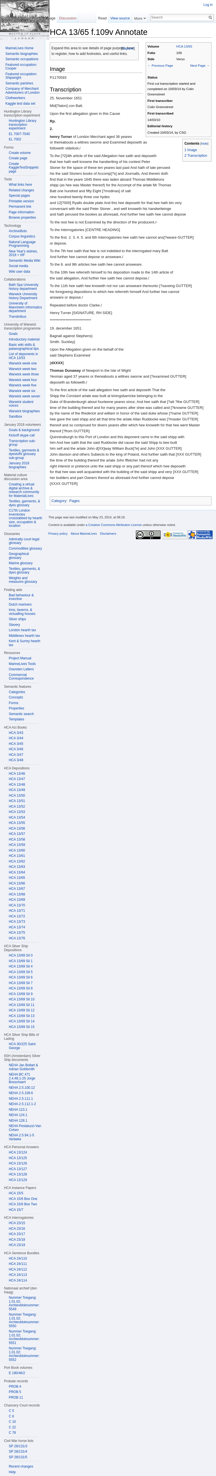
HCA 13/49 (17, 790)
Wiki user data (19, 272)
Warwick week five (22, 385)
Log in (208, 5)
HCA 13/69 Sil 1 (21, 961)
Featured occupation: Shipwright (21, 76)
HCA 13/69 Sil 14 (21, 1021)
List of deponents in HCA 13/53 (23, 356)
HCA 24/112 (18, 1269)
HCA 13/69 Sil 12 (21, 1010)
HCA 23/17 (17, 1234)
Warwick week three (24, 374)
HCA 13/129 (18, 1180)
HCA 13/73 (17, 922)
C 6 (11, 1416)
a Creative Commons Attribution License (114, 525)
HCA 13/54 (17, 817)
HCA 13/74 (17, 927)
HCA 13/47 (17, 779)
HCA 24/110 (18, 1258)
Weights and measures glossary (23, 580)
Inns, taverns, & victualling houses (22, 612)
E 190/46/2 (17, 1373)
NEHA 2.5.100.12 (22, 1088)
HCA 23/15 (17, 1223)
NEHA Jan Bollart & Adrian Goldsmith (23, 1067)
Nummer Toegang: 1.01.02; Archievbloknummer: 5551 (24, 1337)
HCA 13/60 (17, 850)
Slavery (14, 625)
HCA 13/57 (17, 834)
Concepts (16, 697)
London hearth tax (22, 630)
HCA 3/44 (16, 738)
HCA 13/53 (17, 812)
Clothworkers (15, 98)
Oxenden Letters (21, 669)
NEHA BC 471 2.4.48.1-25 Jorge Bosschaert (22, 1078)
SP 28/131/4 (18, 1451)
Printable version (21, 201)
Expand (128, 48)
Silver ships (17, 619)
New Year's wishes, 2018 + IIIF (23, 253)
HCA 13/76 (17, 938)
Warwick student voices (21, 404)
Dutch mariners (20, 604)
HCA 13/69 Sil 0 (21, 955)
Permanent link (20, 207)
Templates (16, 719)
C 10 (12, 1422)
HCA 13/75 (17, 933)
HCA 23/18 (17, 1240)
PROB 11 (16, 1397)
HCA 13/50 (17, 796)
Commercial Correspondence (21, 677)
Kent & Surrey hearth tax (24, 643)
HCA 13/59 (17, 845)
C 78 (12, 1433)
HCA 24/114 (18, 1280)
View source (120, 18)
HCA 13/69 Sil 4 (21, 966)
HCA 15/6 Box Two (23, 1204)
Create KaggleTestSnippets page (24, 167)
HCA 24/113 (18, 1275)
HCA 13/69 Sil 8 (21, 988)
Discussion (67, 18)
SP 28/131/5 (18, 1457)
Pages (74, 501)
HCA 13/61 (17, 856)
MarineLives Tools (22, 664)
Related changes (21, 190)
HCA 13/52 (17, 806)
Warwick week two (22, 369)
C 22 (12, 1427)
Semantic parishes (19, 83)
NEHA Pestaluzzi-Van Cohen (25, 1128)
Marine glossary (21, 563)
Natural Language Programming (22, 244)
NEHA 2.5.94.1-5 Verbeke (21, 1137)
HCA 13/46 (17, 774)
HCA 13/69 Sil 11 (21, 1005)
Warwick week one (23, 363)
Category (58, 501)
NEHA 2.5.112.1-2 (22, 1104)
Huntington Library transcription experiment (22, 124)
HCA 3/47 (16, 755)
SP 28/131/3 (18, 1446)
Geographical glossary (19, 556)
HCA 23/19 (17, 1245)
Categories (17, 692)
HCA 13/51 (17, 801)
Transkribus (17, 317)
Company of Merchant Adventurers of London (22, 91)
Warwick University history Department (23, 296)
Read (102, 18)
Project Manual (20, 658)
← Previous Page (160, 65)
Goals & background (24, 430)
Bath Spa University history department (23, 287)
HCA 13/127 (18, 1169)
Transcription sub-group (22, 443)
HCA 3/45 (16, 744)
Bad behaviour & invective (21, 597)
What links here (20, 185)
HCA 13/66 (17, 883)
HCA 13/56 (17, 828)
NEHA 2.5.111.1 (21, 1099)
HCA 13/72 (17, 916)
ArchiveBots (18, 231)
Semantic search (21, 714)
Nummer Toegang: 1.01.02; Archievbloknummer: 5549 (24, 1303)
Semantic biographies (21, 54)
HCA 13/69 (17, 900)
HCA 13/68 (17, 894)
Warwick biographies (24, 411)
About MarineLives (84, 533)
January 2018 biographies (19, 465)
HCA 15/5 (16, 1193)
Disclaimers (108, 533)
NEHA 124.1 (18, 1115)
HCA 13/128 (18, 1174)
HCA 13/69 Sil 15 (21, 1027)
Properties (16, 708)
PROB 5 (15, 1392)
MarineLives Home (19, 48)
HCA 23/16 (17, 1229)
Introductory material (24, 339)
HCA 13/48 (17, 785)
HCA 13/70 (17, 905)
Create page (18, 158)
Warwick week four (23, 380)
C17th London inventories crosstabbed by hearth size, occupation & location (25, 518)
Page (51, 18)
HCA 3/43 (16, 733)
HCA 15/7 (16, 1210)
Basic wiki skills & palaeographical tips (24, 347)
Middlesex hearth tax (24, 636)
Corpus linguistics (22, 236)
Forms (13, 703)
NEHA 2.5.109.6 (21, 1093)
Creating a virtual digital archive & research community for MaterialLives (24, 490)
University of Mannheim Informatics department (25, 307)
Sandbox (15, 416)
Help (12, 1472)
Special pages (19, 196)
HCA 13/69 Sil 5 (21, 972)
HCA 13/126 (18, 1163)
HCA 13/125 (18, 1158)
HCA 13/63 (17, 867)
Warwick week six (22, 391)
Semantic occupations (21, 59)
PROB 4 (15, 1386)
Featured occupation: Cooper (21, 67)
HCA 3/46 (16, 749)
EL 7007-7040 (19, 134)
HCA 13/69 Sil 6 (21, 977)
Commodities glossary (25, 548)
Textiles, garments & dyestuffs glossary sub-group (24, 454)
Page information (21, 212)
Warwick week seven (24, 396)
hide (204, 143)
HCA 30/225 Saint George (22, 1046)
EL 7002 (15, 139)
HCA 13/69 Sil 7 (21, 983)
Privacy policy (58, 533)
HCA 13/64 (17, 872)
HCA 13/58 (17, 839)
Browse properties (22, 218)
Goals (13, 334)
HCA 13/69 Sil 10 (21, 999)
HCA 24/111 (18, 1264)
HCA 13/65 (184, 46)
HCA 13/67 (17, 889)
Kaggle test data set (20, 104)
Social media (18, 266)
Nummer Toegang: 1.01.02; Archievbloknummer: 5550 (24, 1320)
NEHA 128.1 (18, 1121)
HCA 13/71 (17, 911)
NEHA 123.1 (18, 1110)
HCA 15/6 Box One (23, 1199)
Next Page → (200, 65)
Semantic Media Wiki (24, 261)
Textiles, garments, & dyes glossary (24, 503)
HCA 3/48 (16, 760)
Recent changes (21, 1466)
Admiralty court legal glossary (24, 541)
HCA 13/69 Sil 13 (21, 1016)
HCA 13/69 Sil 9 (21, 994)
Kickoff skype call (22, 435)
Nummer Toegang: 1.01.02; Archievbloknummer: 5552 (24, 1354)
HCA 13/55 (17, 823)
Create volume (20, 153)
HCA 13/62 (17, 861)
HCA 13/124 (18, 1152)
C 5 (11, 1411)
